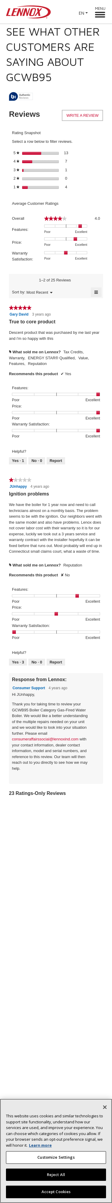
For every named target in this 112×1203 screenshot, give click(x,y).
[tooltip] (21, 97)
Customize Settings (55, 1159)
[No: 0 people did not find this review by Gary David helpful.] (36, 460)
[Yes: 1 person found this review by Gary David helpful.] (18, 460)
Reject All (56, 1177)
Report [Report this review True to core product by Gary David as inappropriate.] (56, 460)
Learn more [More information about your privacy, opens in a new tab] (40, 1147)
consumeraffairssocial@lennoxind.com (45, 739)
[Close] (104, 1109)
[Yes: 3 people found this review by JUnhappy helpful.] (18, 662)
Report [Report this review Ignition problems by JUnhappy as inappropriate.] (56, 662)
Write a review (84, 117)
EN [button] (81, 13)
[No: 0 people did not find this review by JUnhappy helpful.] (36, 662)
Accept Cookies (56, 1194)
